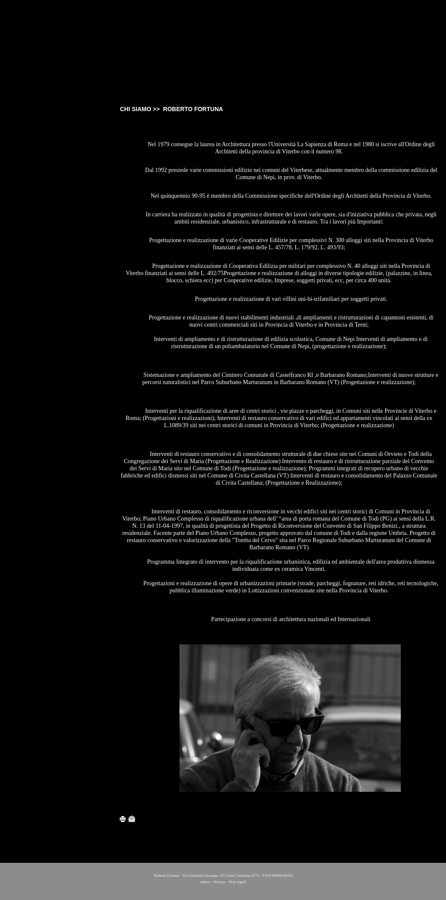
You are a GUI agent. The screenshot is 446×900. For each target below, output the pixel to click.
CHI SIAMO (36, 119)
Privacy (220, 882)
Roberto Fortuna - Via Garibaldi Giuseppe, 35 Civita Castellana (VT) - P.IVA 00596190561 (223, 875)
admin (205, 882)
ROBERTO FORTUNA (49, 138)
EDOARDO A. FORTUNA (52, 146)
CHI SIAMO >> (140, 109)
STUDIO (33, 129)
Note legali (237, 882)
